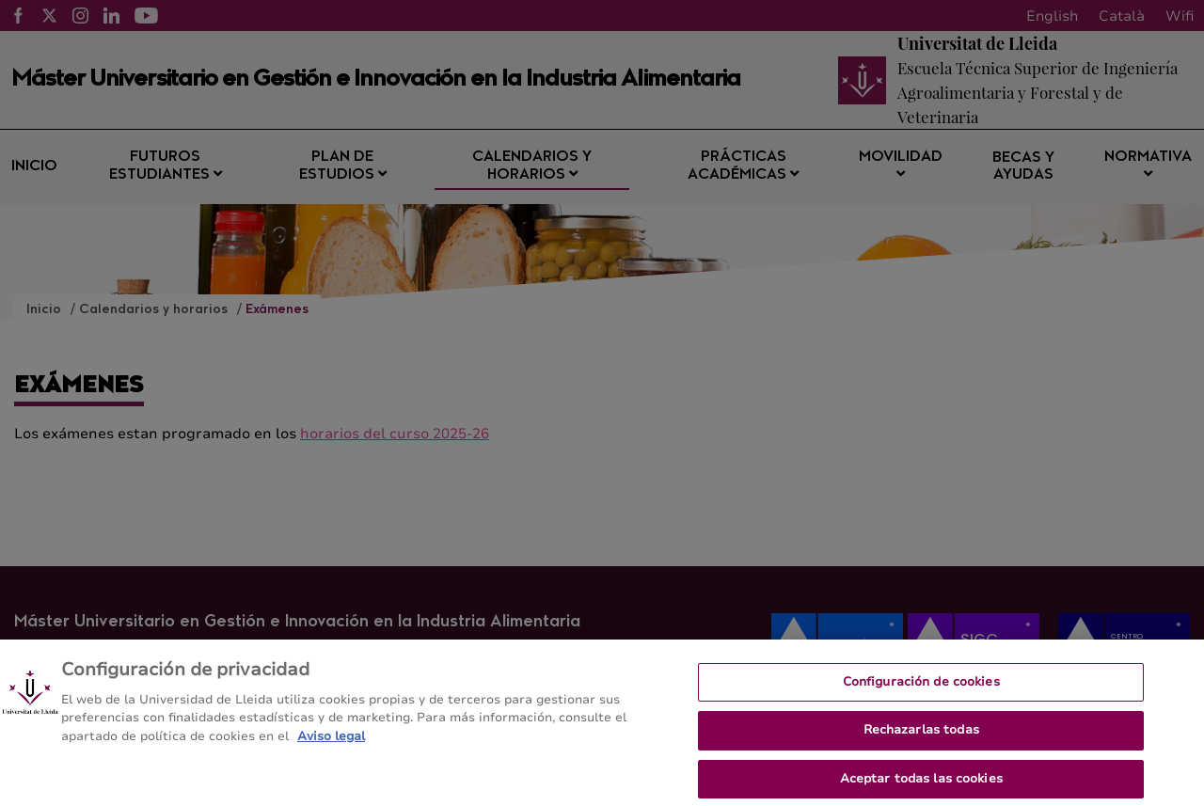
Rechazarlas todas (921, 738)
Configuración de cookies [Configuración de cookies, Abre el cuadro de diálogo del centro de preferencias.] (921, 689)
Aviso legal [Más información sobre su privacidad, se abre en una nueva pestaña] (331, 743)
